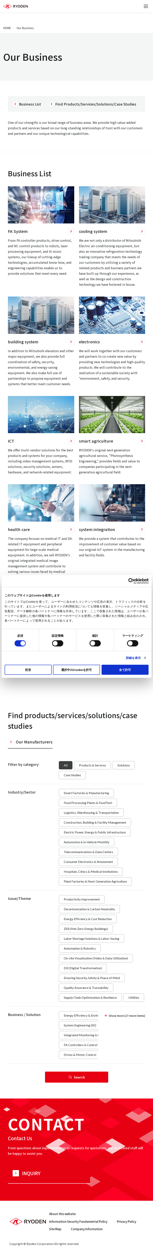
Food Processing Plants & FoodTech (88, 803)
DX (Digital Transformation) (83, 968)
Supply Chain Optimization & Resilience (90, 997)
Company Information (87, 1229)
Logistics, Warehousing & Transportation (91, 812)
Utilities (133, 997)
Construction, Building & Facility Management (95, 822)
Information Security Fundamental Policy (78, 1221)
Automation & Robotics (80, 948)
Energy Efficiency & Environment (86, 1015)
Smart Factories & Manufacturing (86, 793)
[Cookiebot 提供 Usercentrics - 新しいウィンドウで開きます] (131, 581)
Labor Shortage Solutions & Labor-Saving (91, 938)
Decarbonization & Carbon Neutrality (89, 909)
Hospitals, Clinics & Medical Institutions (91, 871)
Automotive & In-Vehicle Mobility (86, 842)
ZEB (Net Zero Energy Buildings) (86, 929)
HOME (7, 28)
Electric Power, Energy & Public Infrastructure (95, 832)
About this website (62, 1214)
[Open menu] (146, 6)
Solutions (123, 765)
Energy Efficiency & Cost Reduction (88, 919)
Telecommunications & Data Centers (88, 852)
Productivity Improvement (82, 899)
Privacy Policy (126, 1221)
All (66, 765)
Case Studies (72, 775)
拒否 (28, 669)
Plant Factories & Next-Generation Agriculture (95, 881)
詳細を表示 (133, 658)
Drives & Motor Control (80, 1054)
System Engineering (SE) (80, 1025)
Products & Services (92, 765)
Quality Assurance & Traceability (86, 987)
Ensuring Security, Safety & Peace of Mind (92, 978)
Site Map (55, 1229)
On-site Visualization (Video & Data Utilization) (96, 958)
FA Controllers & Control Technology (89, 1045)
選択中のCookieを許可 (76, 669)
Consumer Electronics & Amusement (88, 862)
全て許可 (125, 669)
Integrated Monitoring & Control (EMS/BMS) (94, 1035)
